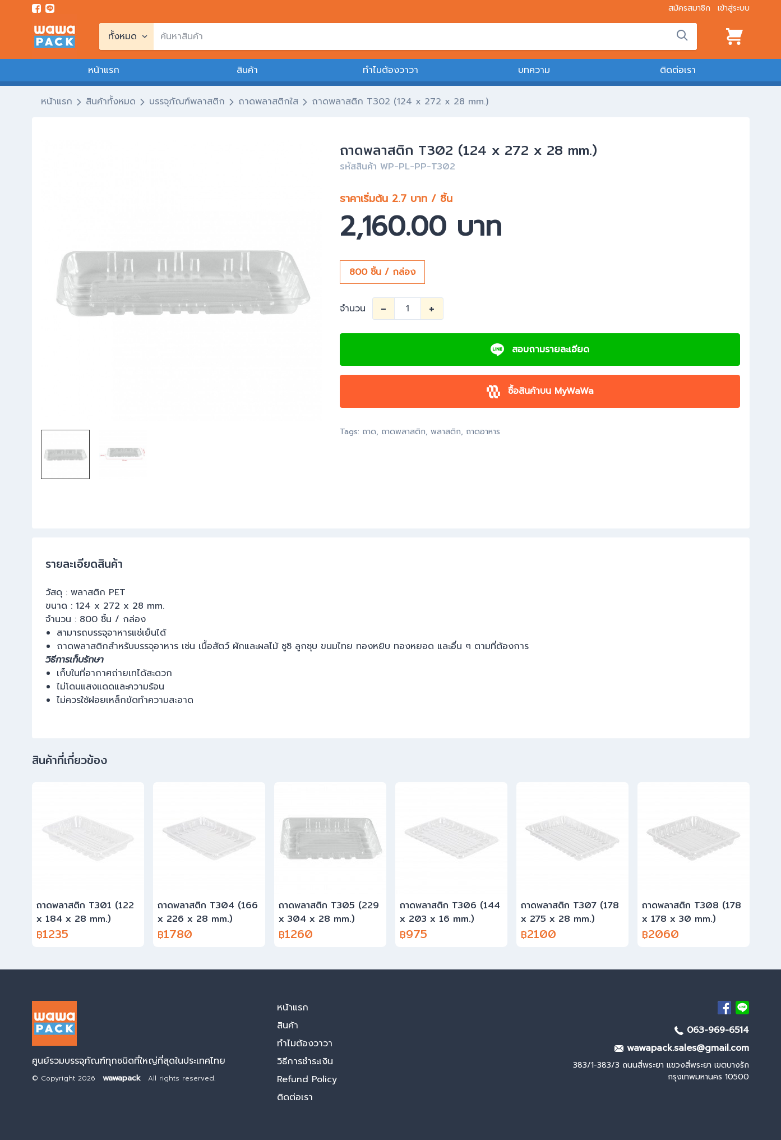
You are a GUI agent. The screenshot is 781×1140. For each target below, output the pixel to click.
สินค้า (247, 70)
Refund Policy (307, 1079)
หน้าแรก (103, 70)
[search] (425, 36)
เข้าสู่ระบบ (734, 8)
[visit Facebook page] (36, 8)
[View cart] (734, 36)
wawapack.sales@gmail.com (681, 1048)
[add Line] (742, 1007)
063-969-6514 (711, 1030)
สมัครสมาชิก (689, 8)
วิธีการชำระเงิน (305, 1061)
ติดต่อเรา (678, 70)
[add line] (49, 8)
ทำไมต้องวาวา (390, 70)
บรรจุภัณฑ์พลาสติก (187, 101)
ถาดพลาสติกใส (268, 101)
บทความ (534, 70)
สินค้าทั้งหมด (111, 101)
